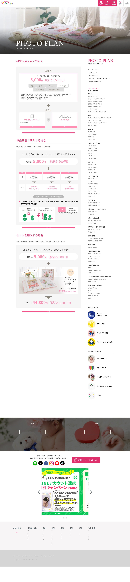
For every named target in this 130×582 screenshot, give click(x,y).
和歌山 (63, 546)
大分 (90, 543)
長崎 (90, 537)
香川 (81, 534)
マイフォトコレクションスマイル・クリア (99, 118)
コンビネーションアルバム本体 (96, 99)
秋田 (29, 543)
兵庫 (62, 540)
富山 (53, 534)
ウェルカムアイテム (93, 258)
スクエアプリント (92, 288)
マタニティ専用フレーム (94, 220)
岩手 (29, 537)
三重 (53, 558)
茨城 (44, 531)
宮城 (29, 540)
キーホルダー (91, 181)
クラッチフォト (92, 191)
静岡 (53, 552)
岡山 (72, 537)
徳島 (81, 531)
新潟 (53, 531)
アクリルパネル (92, 158)
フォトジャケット (92, 148)
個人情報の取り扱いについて (92, 571)
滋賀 (62, 531)
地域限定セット (93, 76)
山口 (72, 543)
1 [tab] (63, 517)
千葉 (44, 543)
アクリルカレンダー (93, 172)
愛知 (53, 555)
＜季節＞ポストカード (94, 205)
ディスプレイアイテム (94, 256)
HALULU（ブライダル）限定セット (99, 78)
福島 (29, 549)
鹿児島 (91, 549)
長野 (53, 546)
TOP (17, 8)
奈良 (62, 543)
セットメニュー (92, 69)
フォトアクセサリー (93, 295)
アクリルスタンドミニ (94, 193)
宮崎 (90, 546)
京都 (62, 534)
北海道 (29, 531)
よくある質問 (25, 571)
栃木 (44, 534)
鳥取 (72, 531)
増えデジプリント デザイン (95, 104)
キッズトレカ (91, 186)
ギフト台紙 (91, 137)
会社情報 (33, 571)
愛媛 (81, 537)
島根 (72, 534)
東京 (44, 546)
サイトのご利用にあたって (56, 571)
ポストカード (91, 232)
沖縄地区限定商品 (92, 247)
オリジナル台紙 (92, 134)
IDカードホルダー (92, 178)
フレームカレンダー (93, 167)
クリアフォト (91, 196)
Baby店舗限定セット (95, 81)
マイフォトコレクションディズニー (97, 123)
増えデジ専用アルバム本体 (95, 101)
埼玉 (44, 540)
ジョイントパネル (92, 150)
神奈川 (44, 549)
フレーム (90, 153)
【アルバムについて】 (94, 96)
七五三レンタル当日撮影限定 (95, 238)
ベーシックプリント (93, 109)
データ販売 (91, 214)
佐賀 (90, 534)
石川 (53, 537)
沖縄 (90, 552)
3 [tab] (66, 517)
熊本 (90, 540)
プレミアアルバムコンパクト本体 (97, 111)
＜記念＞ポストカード (94, 202)
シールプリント (92, 188)
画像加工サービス (92, 211)
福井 (53, 540)
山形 (29, 546)
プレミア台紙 (91, 131)
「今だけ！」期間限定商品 (95, 241)
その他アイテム (92, 272)
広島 (72, 540)
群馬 (44, 537)
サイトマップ (16, 571)
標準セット (92, 73)
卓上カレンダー (92, 169)
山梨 (53, 543)
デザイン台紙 (91, 139)
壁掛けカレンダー (92, 164)
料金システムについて (94, 63)
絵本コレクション (92, 125)
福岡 (90, 531)
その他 (89, 298)
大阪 (62, 537)
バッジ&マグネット (93, 183)
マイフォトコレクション (94, 120)
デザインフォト (92, 145)
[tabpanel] (65, 491)
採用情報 (40, 571)
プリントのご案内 (93, 90)
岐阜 (53, 549)
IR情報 (46, 571)
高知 (81, 540)
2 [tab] (65, 517)
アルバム (90, 267)
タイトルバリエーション (94, 106)
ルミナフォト (91, 155)
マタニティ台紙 (92, 223)
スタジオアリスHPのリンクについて (73, 571)
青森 (29, 534)
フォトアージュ (92, 281)
